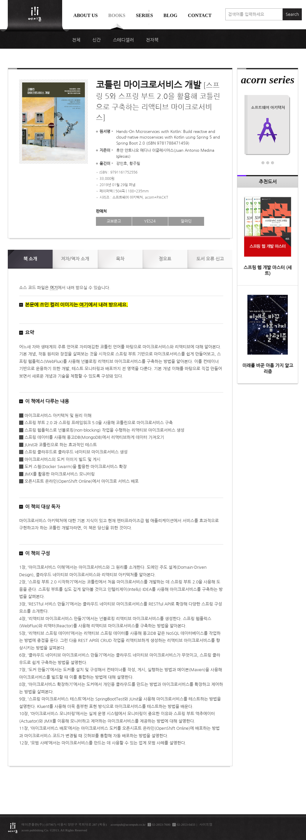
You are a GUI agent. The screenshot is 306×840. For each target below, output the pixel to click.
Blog (170, 15)
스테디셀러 (123, 40)
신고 (210, 259)
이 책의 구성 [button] (37, 553)
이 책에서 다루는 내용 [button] (47, 401)
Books (116, 15)
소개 (30, 259)
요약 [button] (29, 332)
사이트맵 (205, 824)
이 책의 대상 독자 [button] (42, 506)
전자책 (152, 40)
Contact (200, 15)
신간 (96, 40)
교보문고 (114, 221)
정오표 (165, 259)
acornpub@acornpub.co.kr (128, 824)
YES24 (150, 221)
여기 (54, 288)
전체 (76, 40)
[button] (121, 305)
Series (144, 15)
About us (86, 15)
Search (292, 14)
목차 (120, 259)
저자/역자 (75, 259)
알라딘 (186, 221)
